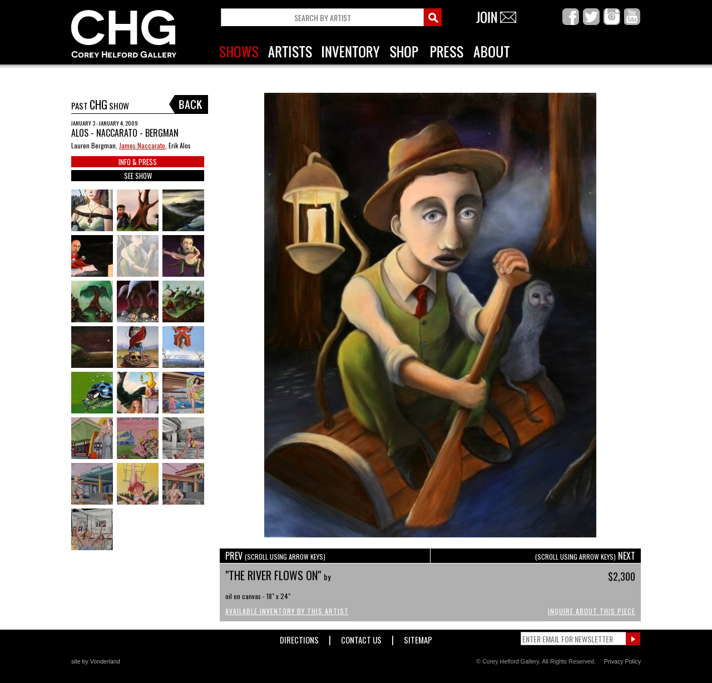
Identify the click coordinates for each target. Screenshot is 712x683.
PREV (275, 555)
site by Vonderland (95, 661)
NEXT (585, 555)
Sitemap (418, 637)
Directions (299, 637)
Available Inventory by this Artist (287, 611)
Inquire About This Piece (591, 611)
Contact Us (361, 637)
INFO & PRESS (137, 161)
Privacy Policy (622, 661)
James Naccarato (142, 145)
